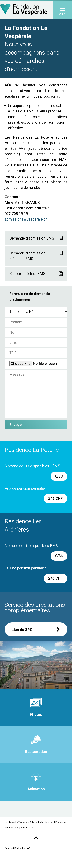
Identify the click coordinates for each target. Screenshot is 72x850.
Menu (62, 11)
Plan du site (27, 827)
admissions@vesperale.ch (26, 219)
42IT (29, 848)
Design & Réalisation (15, 848)
